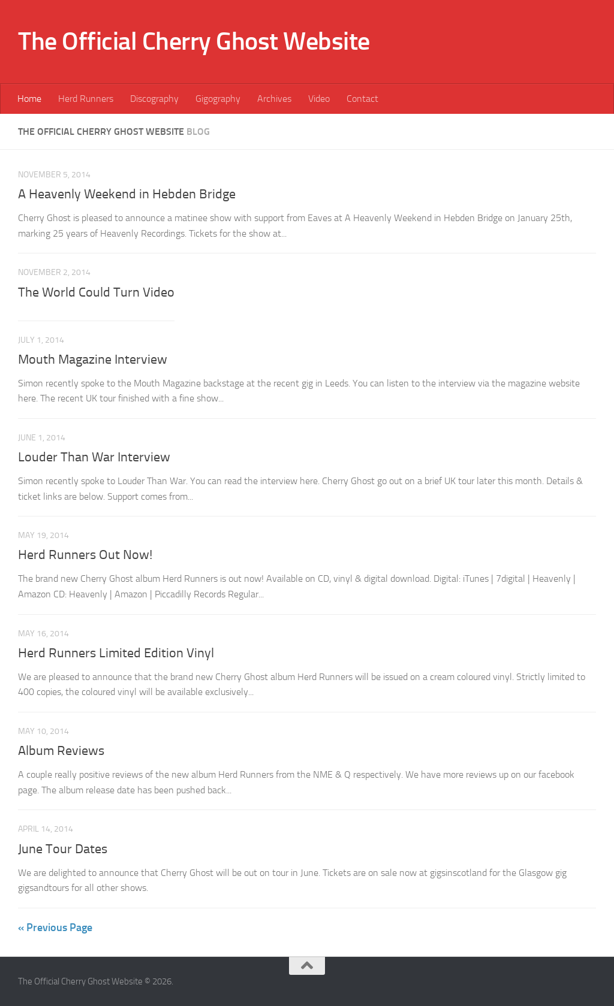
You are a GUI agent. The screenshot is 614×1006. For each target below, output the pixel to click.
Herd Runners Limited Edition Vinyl (116, 653)
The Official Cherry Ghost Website (194, 41)
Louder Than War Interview (94, 457)
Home (29, 98)
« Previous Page (55, 927)
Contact (362, 98)
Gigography (217, 98)
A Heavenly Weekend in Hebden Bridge (127, 194)
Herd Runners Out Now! (85, 555)
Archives (274, 98)
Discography (154, 98)
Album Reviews (61, 751)
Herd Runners (85, 98)
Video (319, 98)
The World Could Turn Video (96, 292)
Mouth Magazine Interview (92, 359)
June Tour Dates (62, 849)
